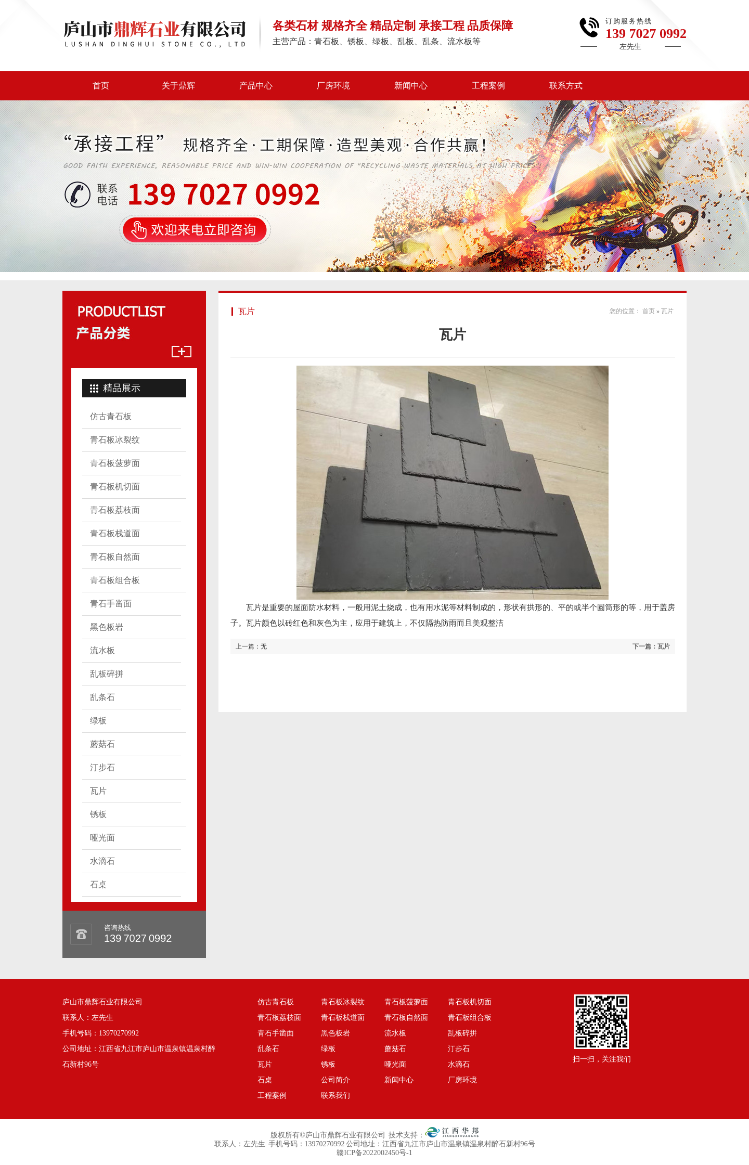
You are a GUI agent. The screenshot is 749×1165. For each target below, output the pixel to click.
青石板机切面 (115, 486)
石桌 (98, 884)
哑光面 (102, 837)
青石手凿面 (111, 603)
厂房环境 (333, 85)
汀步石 (102, 767)
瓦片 (98, 790)
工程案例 (488, 85)
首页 (101, 85)
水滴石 (102, 861)
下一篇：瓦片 (651, 646)
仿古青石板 (111, 416)
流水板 (102, 650)
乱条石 (102, 697)
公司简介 (335, 1080)
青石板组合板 (115, 580)
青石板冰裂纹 (115, 439)
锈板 (98, 814)
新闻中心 (411, 85)
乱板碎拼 (106, 673)
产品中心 (256, 85)
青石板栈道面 (115, 533)
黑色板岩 (106, 627)
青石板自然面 (115, 556)
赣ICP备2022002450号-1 (374, 1153)
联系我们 (335, 1095)
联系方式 (566, 85)
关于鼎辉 (178, 85)
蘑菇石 (102, 744)
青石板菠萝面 (115, 463)
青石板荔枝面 (115, 510)
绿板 (98, 720)
